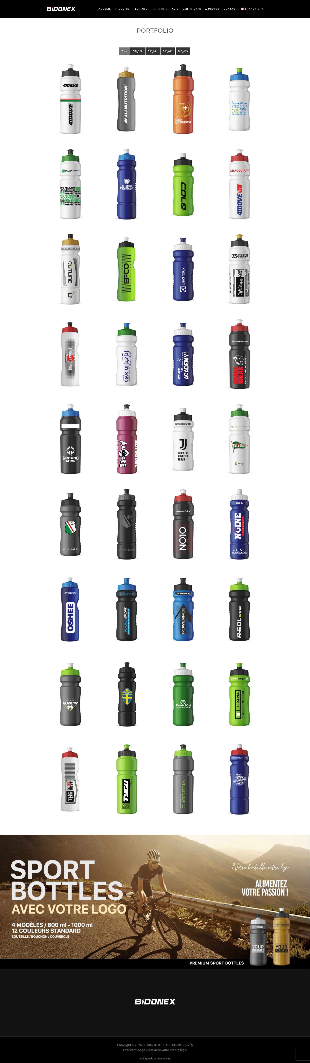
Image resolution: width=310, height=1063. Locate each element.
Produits (122, 9)
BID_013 (183, 51)
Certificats (192, 9)
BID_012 (168, 51)
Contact (230, 9)
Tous (124, 51)
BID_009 (137, 51)
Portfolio (160, 9)
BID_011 (153, 51)
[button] (252, 9)
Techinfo (141, 9)
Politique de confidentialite (155, 1058)
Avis (175, 9)
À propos (212, 9)
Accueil (105, 9)
